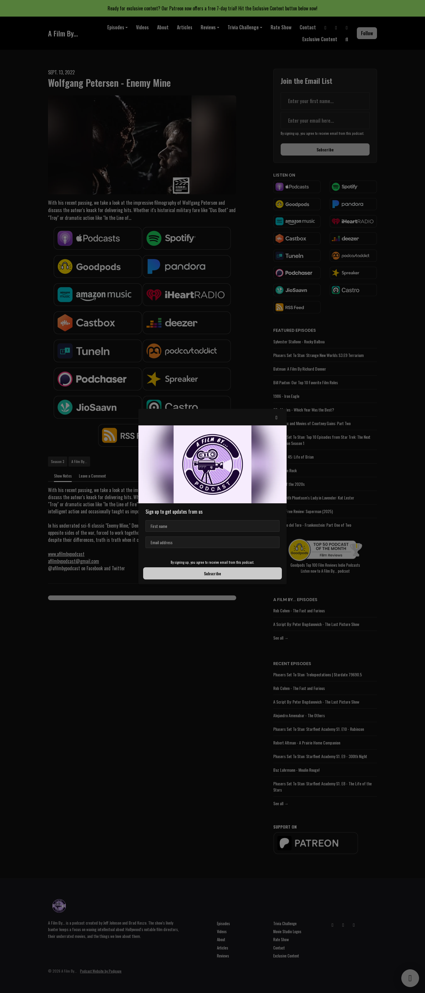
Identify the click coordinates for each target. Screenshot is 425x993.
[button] (276, 417)
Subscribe (212, 573)
